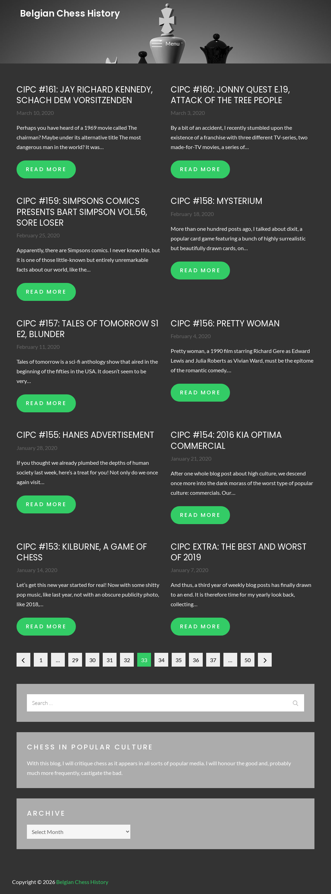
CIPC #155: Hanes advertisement (85, 435)
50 (247, 660)
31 (110, 660)
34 (161, 660)
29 (75, 660)
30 (92, 660)
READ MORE (46, 169)
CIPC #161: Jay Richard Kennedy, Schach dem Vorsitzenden (85, 95)
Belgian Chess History (70, 13)
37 (213, 660)
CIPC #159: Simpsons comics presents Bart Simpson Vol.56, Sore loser (82, 211)
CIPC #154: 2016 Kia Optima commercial (226, 440)
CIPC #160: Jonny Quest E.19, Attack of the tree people (230, 95)
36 (196, 660)
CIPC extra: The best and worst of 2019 (239, 552)
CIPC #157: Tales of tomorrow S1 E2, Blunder (88, 329)
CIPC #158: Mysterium (216, 201)
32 (127, 660)
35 (178, 660)
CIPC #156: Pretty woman (225, 323)
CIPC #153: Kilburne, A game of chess (82, 552)
